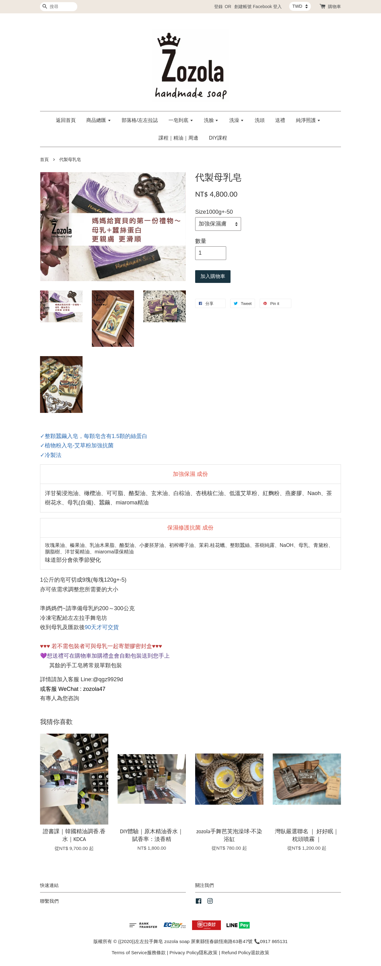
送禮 (280, 120)
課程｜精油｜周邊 (178, 138)
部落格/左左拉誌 (140, 120)
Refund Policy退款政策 (245, 952)
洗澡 (236, 120)
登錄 (218, 6)
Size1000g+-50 (214, 212)
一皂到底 (180, 120)
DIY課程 (218, 138)
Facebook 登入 (267, 6)
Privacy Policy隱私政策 (193, 952)
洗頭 (260, 120)
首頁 (44, 159)
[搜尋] (58, 6)
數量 (200, 241)
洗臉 (211, 120)
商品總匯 (98, 120)
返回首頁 (66, 120)
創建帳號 (243, 6)
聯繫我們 (49, 901)
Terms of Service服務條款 (139, 952)
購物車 (334, 6)
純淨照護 (308, 120)
